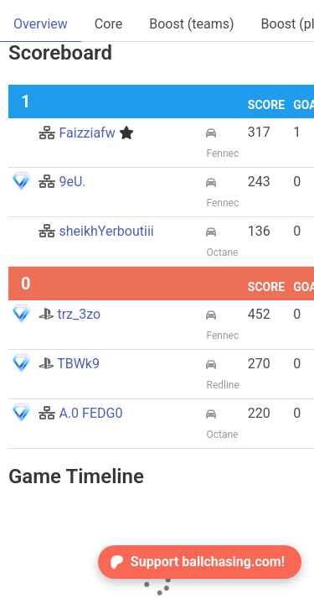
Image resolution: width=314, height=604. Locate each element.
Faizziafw (86, 133)
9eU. (62, 182)
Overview (40, 24)
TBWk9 (69, 364)
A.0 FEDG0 (80, 413)
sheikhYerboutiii (96, 231)
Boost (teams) (191, 24)
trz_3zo (69, 314)
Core (108, 24)
